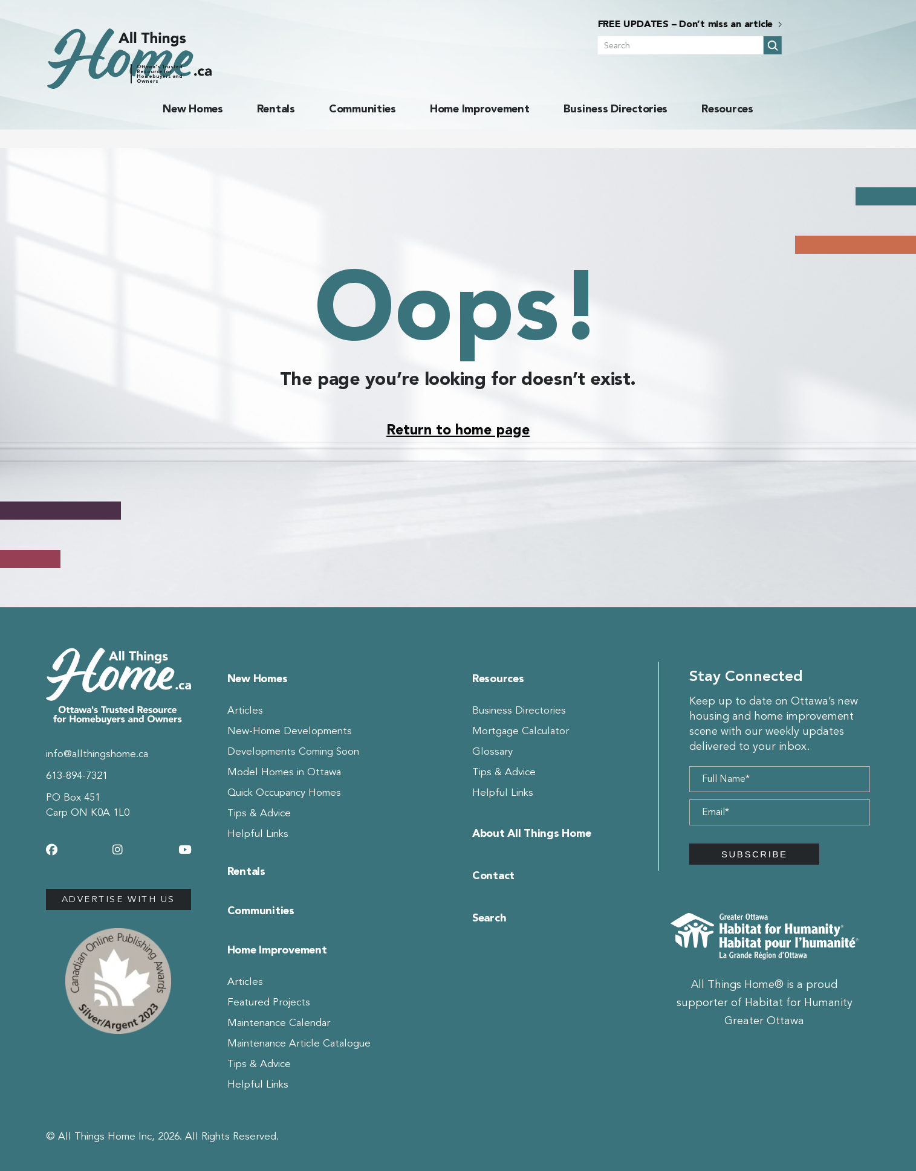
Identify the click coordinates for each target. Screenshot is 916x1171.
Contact (493, 875)
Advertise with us (118, 899)
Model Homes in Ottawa (284, 772)
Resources (727, 108)
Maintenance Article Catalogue (299, 1043)
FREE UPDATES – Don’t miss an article (773, 24)
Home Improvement (480, 108)
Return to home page (458, 429)
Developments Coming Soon (293, 751)
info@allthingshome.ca (97, 753)
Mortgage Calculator (520, 730)
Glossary (492, 751)
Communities (362, 108)
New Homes (193, 108)
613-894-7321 (77, 775)
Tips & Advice (259, 813)
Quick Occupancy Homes (284, 792)
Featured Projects (268, 1002)
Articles (245, 710)
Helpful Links (257, 833)
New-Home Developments (289, 730)
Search (489, 917)
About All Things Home (531, 833)
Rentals (276, 108)
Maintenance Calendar (278, 1022)
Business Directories (616, 108)
